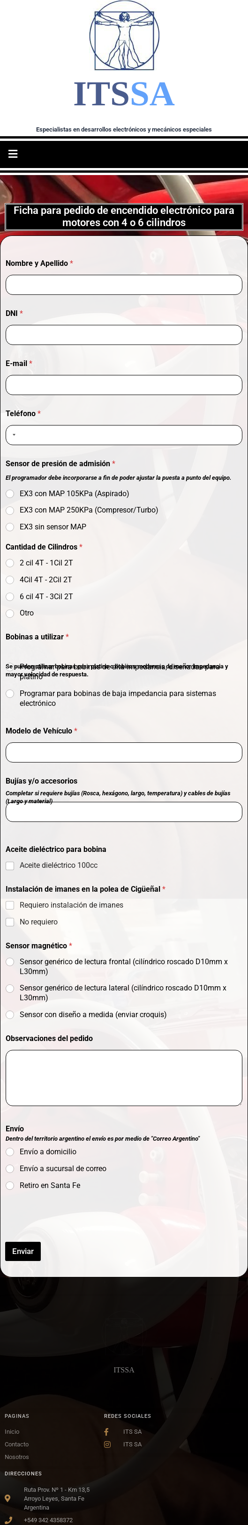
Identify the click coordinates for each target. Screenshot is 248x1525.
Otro (27, 613)
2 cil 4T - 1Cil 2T (46, 562)
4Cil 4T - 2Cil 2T (46, 579)
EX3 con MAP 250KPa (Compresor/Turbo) (89, 510)
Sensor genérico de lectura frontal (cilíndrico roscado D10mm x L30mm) (124, 966)
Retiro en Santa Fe (50, 1185)
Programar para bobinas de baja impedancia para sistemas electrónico (118, 698)
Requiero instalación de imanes (71, 905)
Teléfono (23, 413)
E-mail (19, 363)
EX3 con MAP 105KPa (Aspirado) (74, 493)
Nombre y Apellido (39, 263)
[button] (13, 154)
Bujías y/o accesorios (41, 781)
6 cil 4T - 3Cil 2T (46, 596)
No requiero (39, 921)
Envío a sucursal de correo (63, 1168)
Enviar (23, 1251)
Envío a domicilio (48, 1151)
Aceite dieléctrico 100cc (59, 865)
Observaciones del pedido (49, 1038)
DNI (14, 313)
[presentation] (76, 1236)
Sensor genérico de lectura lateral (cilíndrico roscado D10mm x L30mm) (123, 992)
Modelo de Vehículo (41, 730)
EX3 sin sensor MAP (53, 526)
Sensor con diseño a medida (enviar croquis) (93, 1014)
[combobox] (12, 435)
